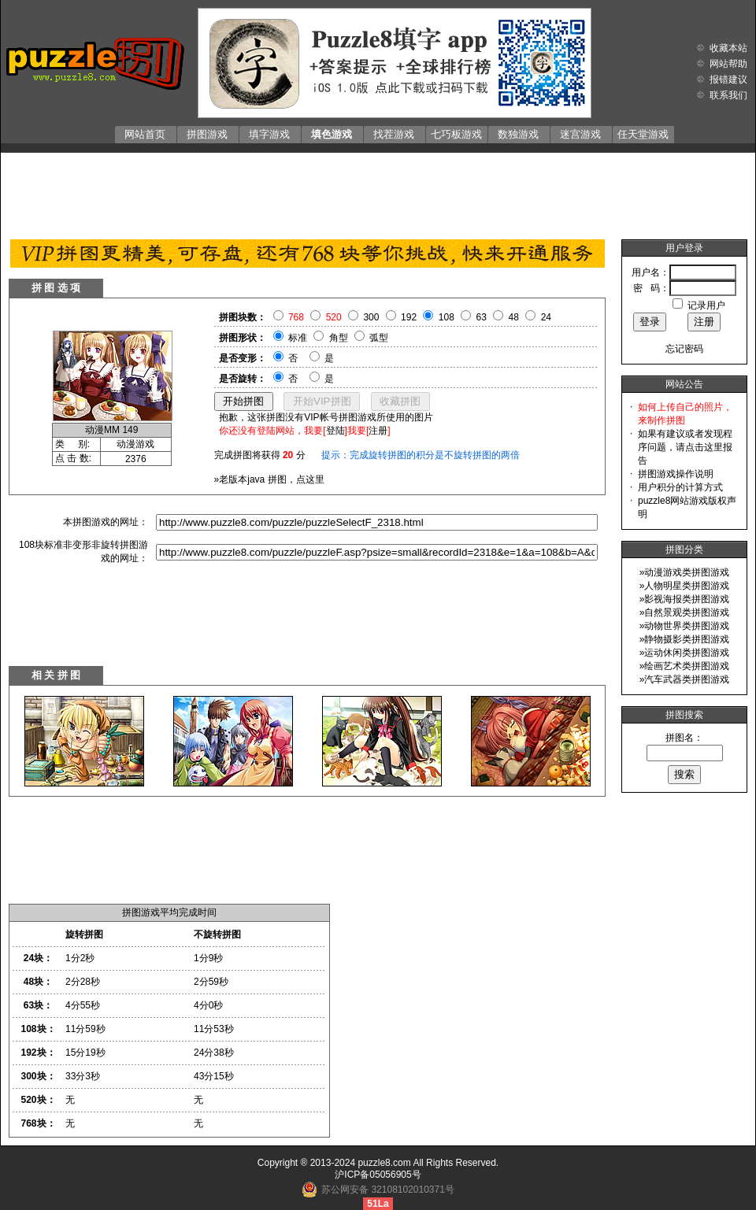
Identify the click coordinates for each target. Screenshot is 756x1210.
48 (514, 317)
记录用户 (706, 305)
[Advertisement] (378, 192)
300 (371, 317)
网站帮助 (728, 63)
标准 (297, 337)
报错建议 (728, 79)
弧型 (378, 337)
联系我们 (728, 95)
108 (446, 317)
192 (409, 317)
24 (546, 317)
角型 (338, 337)
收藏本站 (728, 48)
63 (481, 317)
